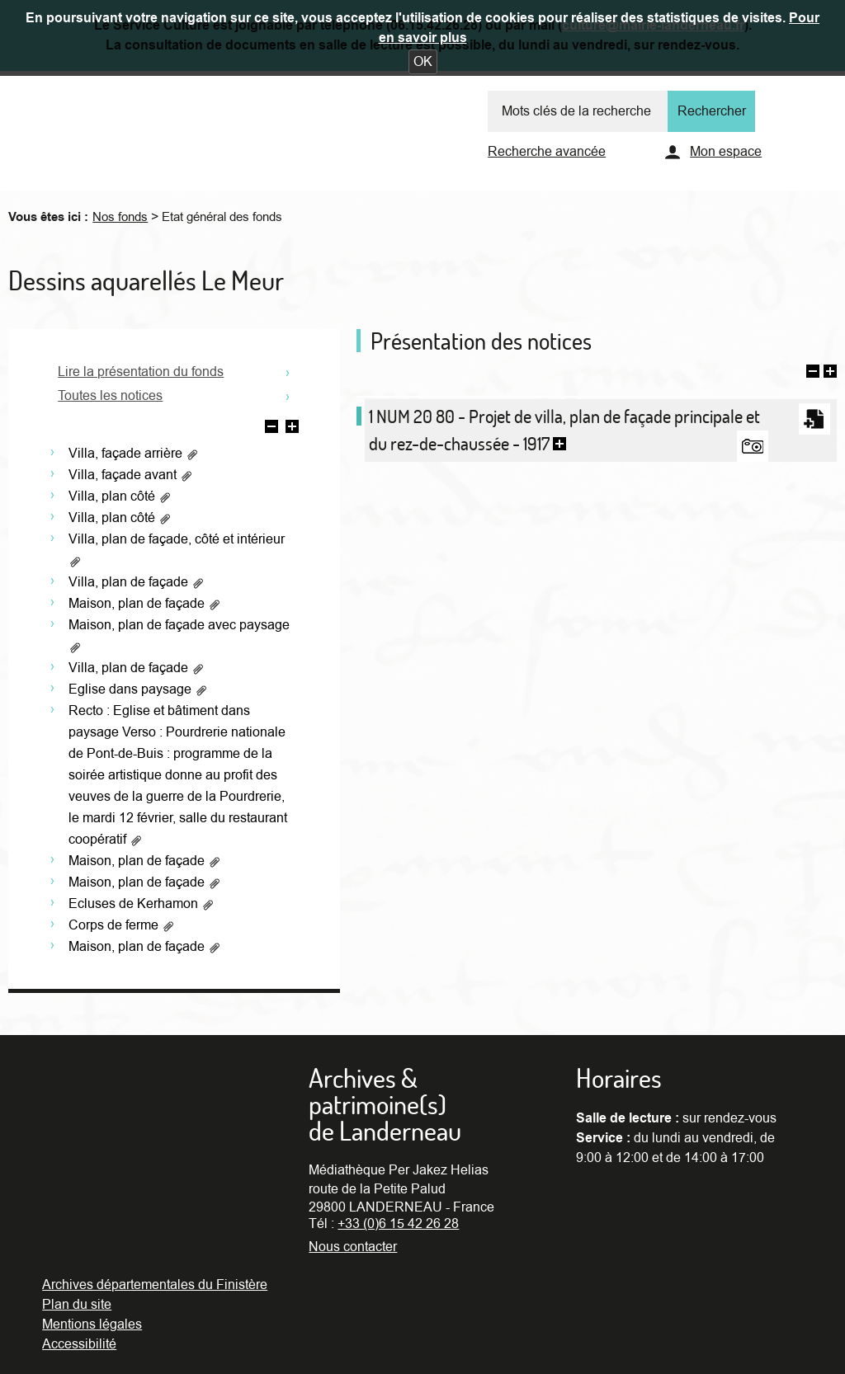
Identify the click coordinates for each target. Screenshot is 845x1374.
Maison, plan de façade (144, 604)
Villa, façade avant (130, 475)
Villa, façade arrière (133, 454)
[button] (422, 61)
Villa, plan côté (120, 496)
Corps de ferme (121, 925)
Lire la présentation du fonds (141, 372)
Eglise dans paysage (138, 689)
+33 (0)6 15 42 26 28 (398, 1224)
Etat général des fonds (222, 217)
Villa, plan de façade (136, 582)
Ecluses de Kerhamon (141, 904)
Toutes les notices (110, 396)
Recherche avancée (547, 152)
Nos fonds (120, 217)
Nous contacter (353, 1247)
